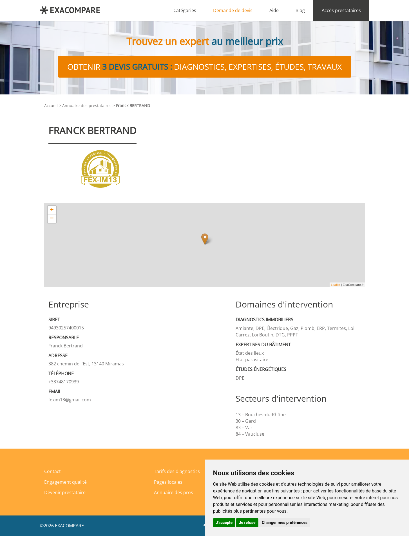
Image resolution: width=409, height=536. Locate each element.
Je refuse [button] (247, 522)
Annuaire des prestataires (86, 105)
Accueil (51, 105)
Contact (52, 471)
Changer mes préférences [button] (284, 522)
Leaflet (335, 284)
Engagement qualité (65, 482)
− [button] (51, 218)
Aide (274, 10)
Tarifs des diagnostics (177, 471)
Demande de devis (232, 10)
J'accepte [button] (224, 522)
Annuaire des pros (173, 492)
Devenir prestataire (65, 492)
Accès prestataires (341, 10)
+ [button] (51, 210)
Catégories (184, 10)
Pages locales (168, 482)
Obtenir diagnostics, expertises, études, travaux (204, 66)
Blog (300, 10)
